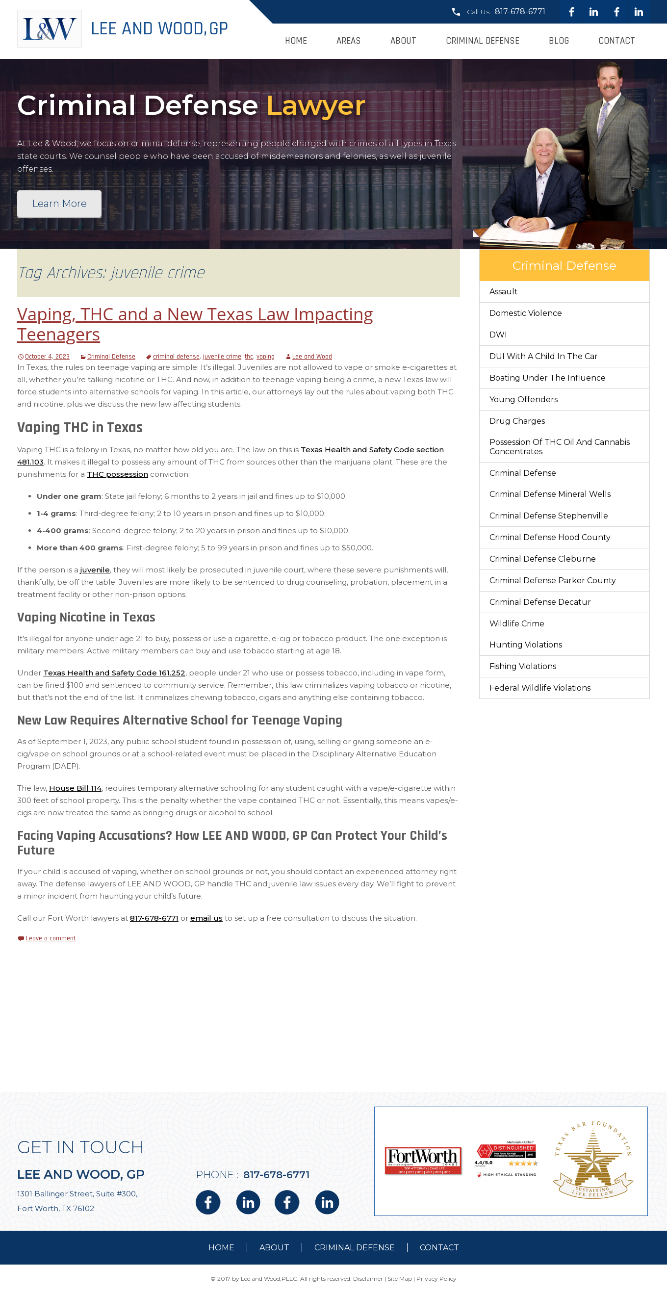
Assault (503, 291)
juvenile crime (222, 356)
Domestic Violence (525, 313)
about (274, 1247)
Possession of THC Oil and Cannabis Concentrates (559, 447)
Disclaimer (368, 1278)
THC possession (117, 474)
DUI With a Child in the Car (543, 356)
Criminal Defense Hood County (550, 537)
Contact (616, 41)
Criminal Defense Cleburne (542, 559)
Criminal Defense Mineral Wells (550, 494)
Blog (559, 41)
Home (296, 41)
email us (206, 918)
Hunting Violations (525, 644)
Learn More (59, 203)
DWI (498, 334)
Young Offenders (523, 399)
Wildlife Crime (516, 623)
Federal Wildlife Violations (539, 688)
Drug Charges (517, 421)
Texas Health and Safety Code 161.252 (114, 672)
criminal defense (176, 356)
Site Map (399, 1278)
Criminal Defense (482, 41)
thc (249, 356)
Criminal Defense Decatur (540, 602)
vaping (266, 356)
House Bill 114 (75, 788)
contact (439, 1247)
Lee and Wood (312, 356)
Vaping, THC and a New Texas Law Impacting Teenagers (195, 323)
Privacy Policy (436, 1278)
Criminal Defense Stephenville (548, 515)
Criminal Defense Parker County (552, 580)
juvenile (95, 569)
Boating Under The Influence (547, 378)
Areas (348, 41)
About (403, 41)
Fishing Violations (522, 666)
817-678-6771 (520, 11)
